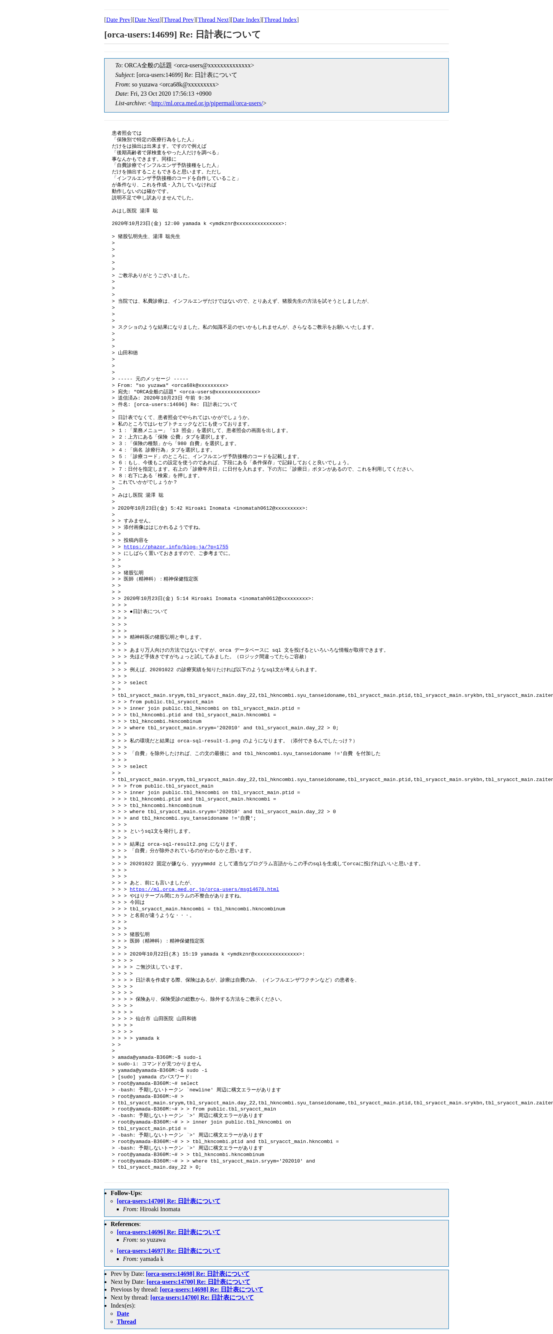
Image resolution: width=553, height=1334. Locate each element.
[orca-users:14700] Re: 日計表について (169, 1201)
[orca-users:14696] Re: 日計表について (169, 1232)
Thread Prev (179, 19)
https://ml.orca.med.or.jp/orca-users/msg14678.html (204, 889)
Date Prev (118, 19)
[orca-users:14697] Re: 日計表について (169, 1251)
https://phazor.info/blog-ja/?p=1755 (176, 547)
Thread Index (280, 19)
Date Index (246, 19)
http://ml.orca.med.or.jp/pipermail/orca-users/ (207, 103)
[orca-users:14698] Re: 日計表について (198, 1273)
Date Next (147, 19)
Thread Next (213, 19)
